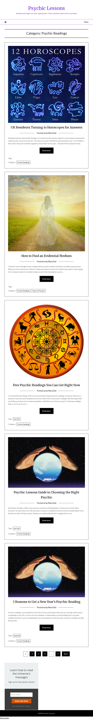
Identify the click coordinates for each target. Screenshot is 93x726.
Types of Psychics (38, 296)
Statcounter (4, 724)
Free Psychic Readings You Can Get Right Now (46, 390)
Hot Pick (17, 425)
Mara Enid (52, 138)
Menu (86, 22)
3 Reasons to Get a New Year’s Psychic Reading (46, 608)
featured (17, 642)
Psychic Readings (23, 168)
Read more (46, 156)
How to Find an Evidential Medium (46, 261)
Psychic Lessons (46, 8)
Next (66, 660)
